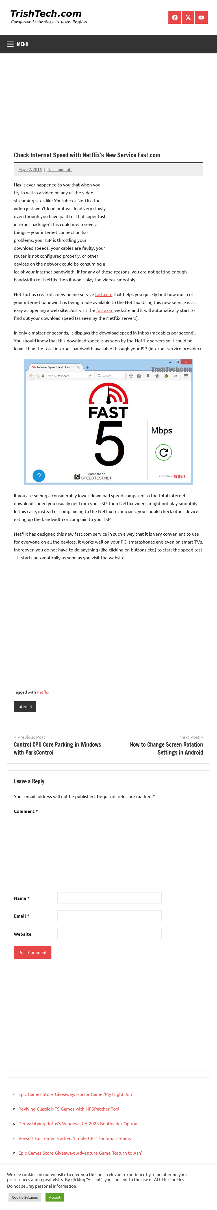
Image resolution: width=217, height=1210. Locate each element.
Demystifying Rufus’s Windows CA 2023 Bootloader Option (77, 1123)
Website (22, 934)
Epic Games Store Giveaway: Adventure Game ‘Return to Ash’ (80, 1152)
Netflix (43, 691)
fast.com (103, 294)
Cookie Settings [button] (25, 1197)
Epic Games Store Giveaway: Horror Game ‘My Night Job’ (75, 1094)
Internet (25, 706)
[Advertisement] (108, 102)
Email (21, 916)
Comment (26, 811)
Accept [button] (54, 1197)
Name (22, 898)
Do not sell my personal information (41, 1186)
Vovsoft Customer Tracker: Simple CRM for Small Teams (74, 1138)
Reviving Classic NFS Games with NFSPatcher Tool (68, 1108)
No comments (59, 169)
